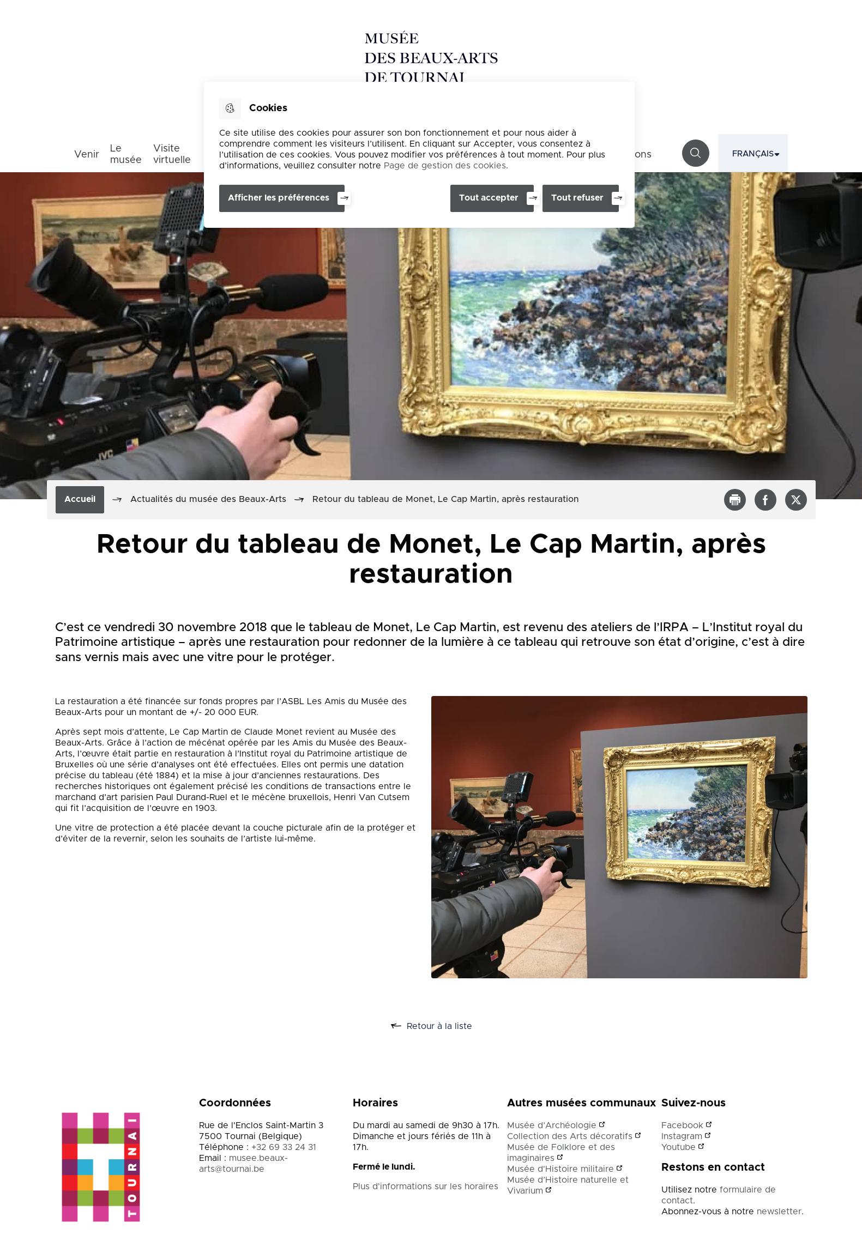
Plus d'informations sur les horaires (426, 1186)
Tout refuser (577, 197)
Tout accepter (489, 197)
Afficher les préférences (278, 197)
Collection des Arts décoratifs (569, 1136)
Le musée (126, 154)
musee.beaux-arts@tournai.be (243, 1163)
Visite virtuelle (172, 154)
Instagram (681, 1136)
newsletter (779, 1211)
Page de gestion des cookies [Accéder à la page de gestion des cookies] (445, 165)
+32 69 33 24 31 (283, 1147)
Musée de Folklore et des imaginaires (561, 1153)
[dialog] (419, 155)
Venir (86, 155)
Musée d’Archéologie (551, 1125)
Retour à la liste (443, 1026)
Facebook (682, 1125)
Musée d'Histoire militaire (560, 1169)
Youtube (678, 1147)
